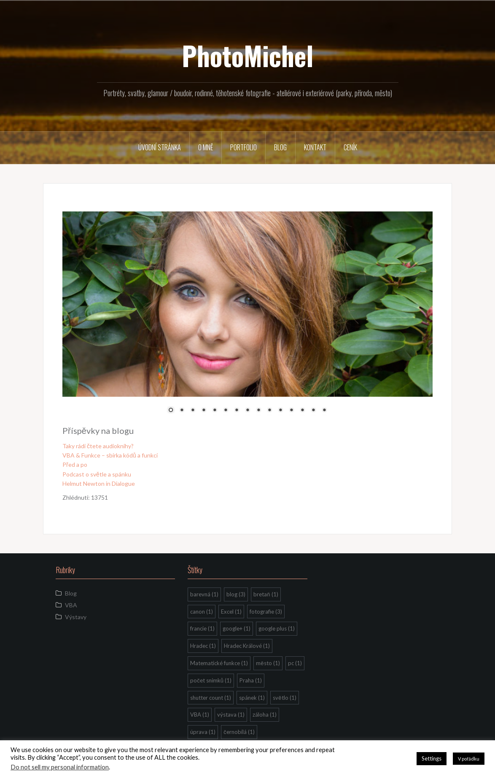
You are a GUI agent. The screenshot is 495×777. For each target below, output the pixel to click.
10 (269, 410)
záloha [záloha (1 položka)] (265, 714)
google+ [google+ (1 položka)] (236, 628)
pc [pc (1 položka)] (295, 663)
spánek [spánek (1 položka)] (252, 697)
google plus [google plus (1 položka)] (276, 628)
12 (291, 410)
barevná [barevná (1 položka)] (204, 594)
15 (324, 410)
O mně (205, 147)
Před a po (74, 464)
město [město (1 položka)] (268, 663)
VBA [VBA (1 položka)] (199, 714)
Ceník (350, 147)
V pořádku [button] (468, 758)
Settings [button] (431, 758)
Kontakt (315, 147)
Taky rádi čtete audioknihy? (98, 445)
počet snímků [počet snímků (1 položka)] (210, 680)
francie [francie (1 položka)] (202, 628)
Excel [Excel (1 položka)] (231, 611)
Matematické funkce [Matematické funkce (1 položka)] (219, 663)
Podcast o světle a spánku (96, 474)
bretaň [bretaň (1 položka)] (265, 594)
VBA (71, 605)
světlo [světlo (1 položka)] (284, 697)
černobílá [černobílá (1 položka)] (239, 731)
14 (313, 410)
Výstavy (75, 616)
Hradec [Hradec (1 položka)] (203, 645)
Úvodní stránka (159, 147)
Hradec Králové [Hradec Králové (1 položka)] (247, 645)
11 (280, 410)
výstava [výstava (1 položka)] (231, 714)
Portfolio (243, 147)
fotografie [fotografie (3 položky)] (266, 611)
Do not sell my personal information (60, 767)
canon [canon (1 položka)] (201, 611)
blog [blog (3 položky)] (235, 594)
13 (302, 410)
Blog (280, 147)
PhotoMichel (247, 55)
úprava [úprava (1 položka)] (202, 731)
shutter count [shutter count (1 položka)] (210, 697)
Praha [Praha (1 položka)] (250, 680)
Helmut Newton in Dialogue (98, 483)
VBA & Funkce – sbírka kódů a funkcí (110, 455)
